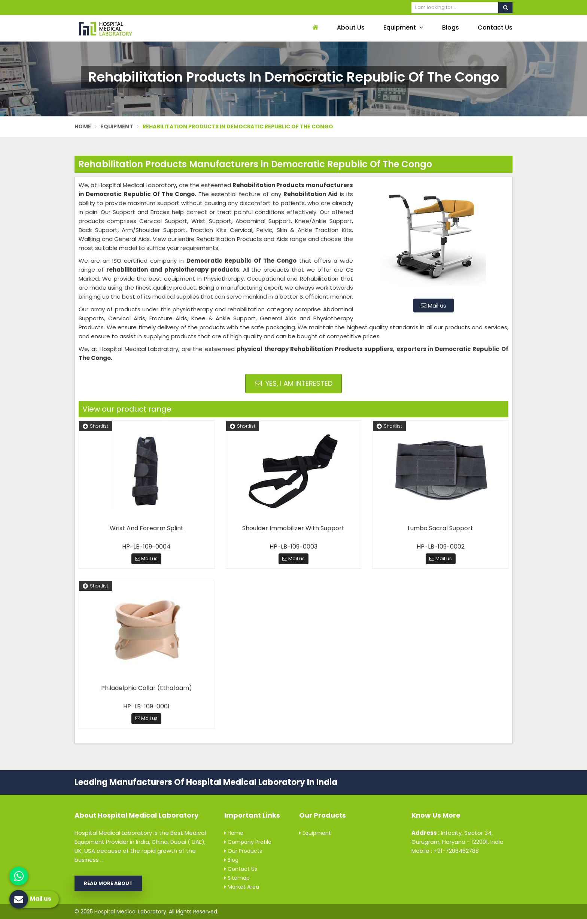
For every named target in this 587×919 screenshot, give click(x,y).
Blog (231, 860)
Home (82, 126)
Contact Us (495, 27)
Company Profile (247, 842)
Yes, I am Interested (293, 383)
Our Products (243, 851)
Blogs (450, 27)
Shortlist (95, 426)
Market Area (241, 887)
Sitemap (237, 878)
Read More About (108, 883)
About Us (351, 27)
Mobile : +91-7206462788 (445, 851)
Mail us (433, 305)
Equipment (403, 27)
